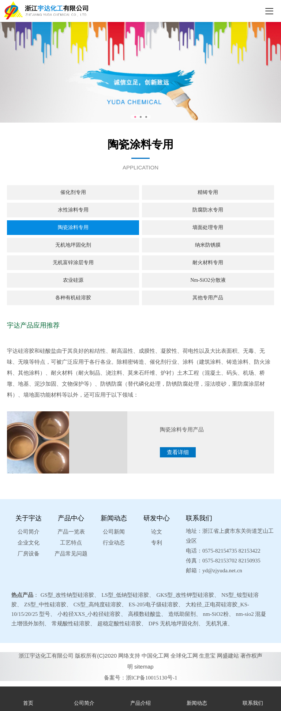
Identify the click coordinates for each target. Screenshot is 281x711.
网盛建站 (228, 655)
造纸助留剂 (182, 614)
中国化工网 (155, 655)
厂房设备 (29, 554)
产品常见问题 (71, 554)
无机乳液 (217, 623)
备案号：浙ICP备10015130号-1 (140, 678)
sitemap (144, 666)
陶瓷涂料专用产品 (182, 430)
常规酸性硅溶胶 (71, 623)
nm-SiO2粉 (216, 614)
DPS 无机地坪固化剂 (173, 623)
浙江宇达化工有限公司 (46, 655)
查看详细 (178, 452)
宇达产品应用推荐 (33, 325)
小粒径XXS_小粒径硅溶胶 (89, 614)
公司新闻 (114, 532)
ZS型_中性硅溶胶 (45, 604)
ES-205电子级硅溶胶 (153, 604)
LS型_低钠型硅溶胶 (125, 595)
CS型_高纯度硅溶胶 (97, 604)
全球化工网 (184, 655)
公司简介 (29, 532)
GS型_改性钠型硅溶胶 (67, 595)
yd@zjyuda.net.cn (222, 570)
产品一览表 (71, 532)
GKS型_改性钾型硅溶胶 (185, 595)
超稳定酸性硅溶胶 (119, 623)
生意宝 (207, 655)
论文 (156, 532)
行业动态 (114, 543)
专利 (156, 543)
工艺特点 (71, 543)
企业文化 (29, 543)
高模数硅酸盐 (144, 614)
